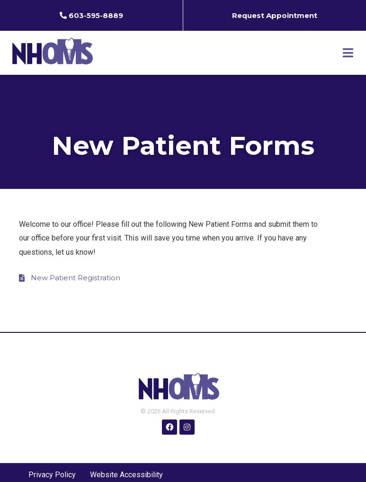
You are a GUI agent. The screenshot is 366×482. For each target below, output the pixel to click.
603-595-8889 (96, 15)
